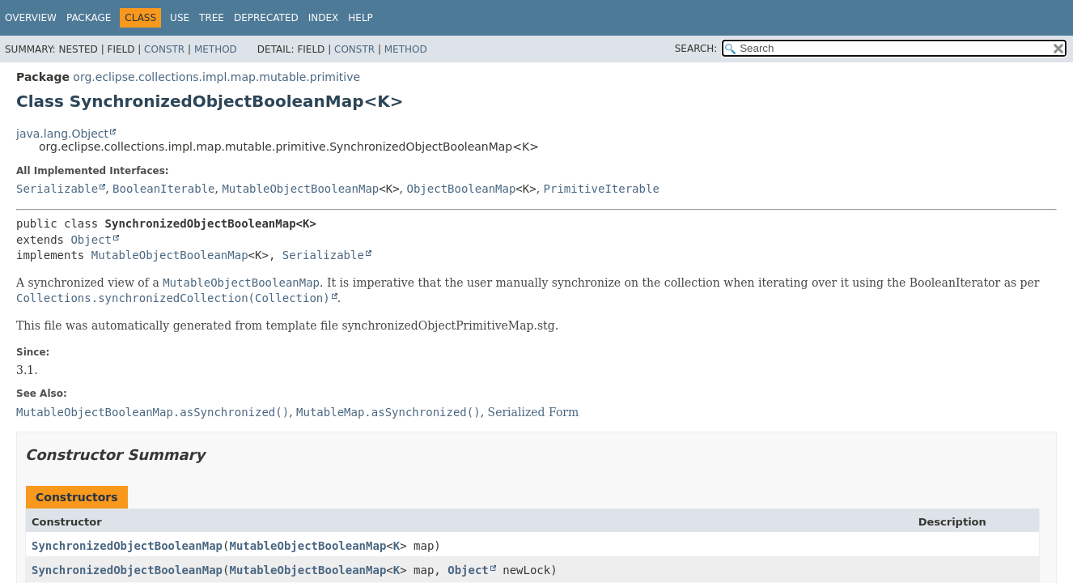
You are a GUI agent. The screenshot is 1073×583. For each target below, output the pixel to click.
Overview (31, 17)
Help (360, 17)
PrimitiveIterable (601, 188)
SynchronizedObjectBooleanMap (127, 545)
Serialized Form (533, 412)
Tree (211, 17)
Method (215, 49)
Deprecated (266, 17)
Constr (164, 49)
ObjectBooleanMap (460, 188)
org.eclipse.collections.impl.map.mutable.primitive (216, 76)
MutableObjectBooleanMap (300, 188)
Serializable (57, 188)
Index (323, 17)
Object (91, 239)
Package (88, 17)
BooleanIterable (163, 188)
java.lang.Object (62, 133)
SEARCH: (696, 48)
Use (179, 17)
